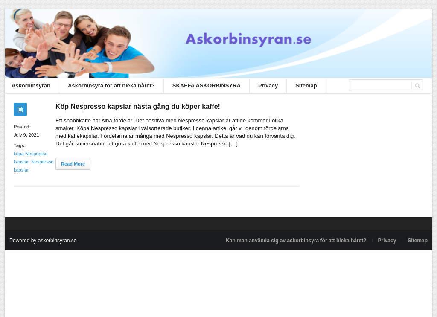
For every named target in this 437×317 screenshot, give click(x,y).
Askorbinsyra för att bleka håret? (111, 85)
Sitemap (306, 85)
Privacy (268, 85)
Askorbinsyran (31, 85)
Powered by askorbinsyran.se (42, 241)
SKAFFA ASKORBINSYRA (206, 85)
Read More (73, 163)
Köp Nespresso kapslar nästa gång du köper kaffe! (137, 106)
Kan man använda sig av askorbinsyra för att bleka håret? (296, 241)
